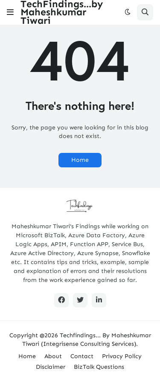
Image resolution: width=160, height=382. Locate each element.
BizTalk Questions (99, 367)
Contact (81, 356)
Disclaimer (50, 367)
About (53, 356)
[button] (10, 12)
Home (80, 160)
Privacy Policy (122, 356)
